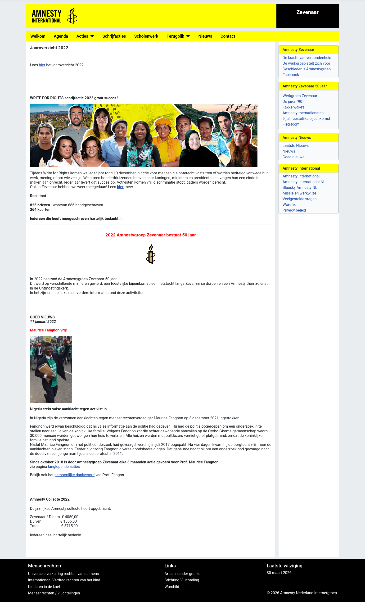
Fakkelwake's (294, 107)
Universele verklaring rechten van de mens (63, 573)
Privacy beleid (294, 210)
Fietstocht (291, 124)
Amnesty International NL (304, 182)
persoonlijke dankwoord (74, 475)
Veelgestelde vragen (299, 199)
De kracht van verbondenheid (307, 57)
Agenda (61, 36)
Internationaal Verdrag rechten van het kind (64, 580)
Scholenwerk (146, 36)
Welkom (37, 36)
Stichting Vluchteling (181, 580)
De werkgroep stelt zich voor (306, 63)
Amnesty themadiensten (303, 113)
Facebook (291, 74)
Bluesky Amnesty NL (300, 187)
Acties (82, 36)
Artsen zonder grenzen (183, 573)
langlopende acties (64, 466)
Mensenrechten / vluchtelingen (54, 593)
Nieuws (205, 36)
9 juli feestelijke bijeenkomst (306, 118)
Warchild (171, 586)
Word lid (289, 204)
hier (42, 65)
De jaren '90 (292, 101)
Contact (228, 36)
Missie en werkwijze (299, 193)
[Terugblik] (187, 36)
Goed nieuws (293, 157)
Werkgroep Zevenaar (300, 96)
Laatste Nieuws (296, 145)
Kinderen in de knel (44, 586)
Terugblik (175, 36)
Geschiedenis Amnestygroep (307, 69)
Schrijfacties (114, 36)
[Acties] (91, 36)
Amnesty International (301, 176)
